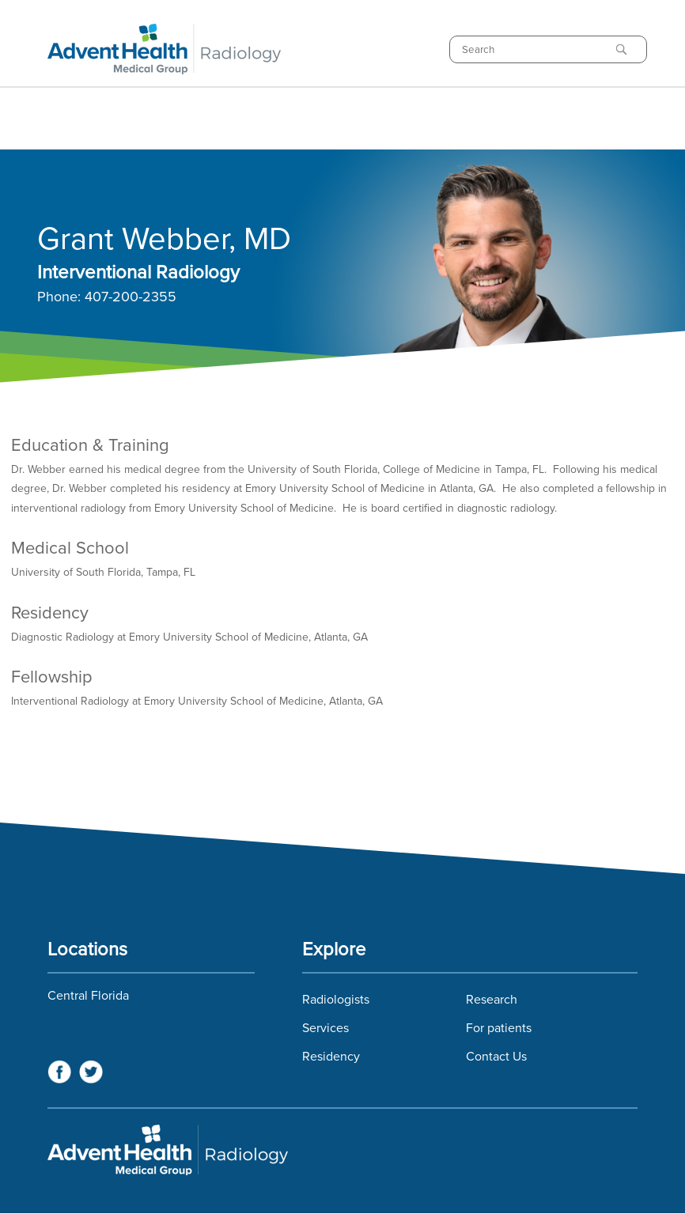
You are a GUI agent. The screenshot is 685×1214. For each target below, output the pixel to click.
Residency (331, 1056)
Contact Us (496, 1056)
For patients (499, 1028)
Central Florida (88, 995)
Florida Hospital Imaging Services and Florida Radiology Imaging (342, 1150)
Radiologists (335, 999)
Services (325, 1028)
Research (491, 999)
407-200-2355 (130, 297)
